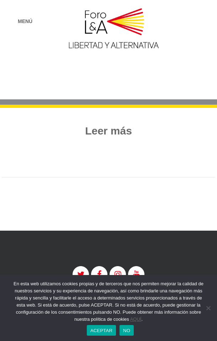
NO (126, 330)
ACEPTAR (101, 330)
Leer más (108, 131)
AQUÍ (136, 319)
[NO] (208, 308)
